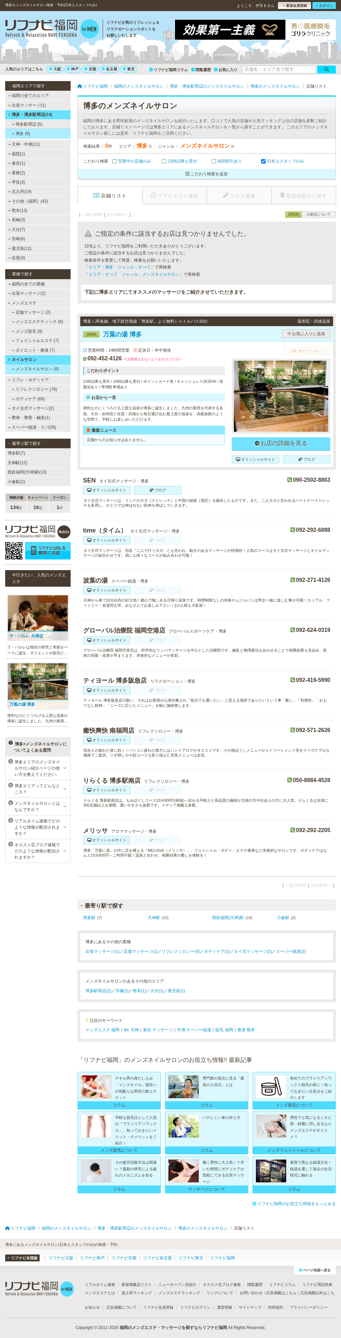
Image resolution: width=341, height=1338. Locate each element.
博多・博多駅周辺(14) (30, 114)
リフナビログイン (195, 1307)
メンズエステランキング (179, 1293)
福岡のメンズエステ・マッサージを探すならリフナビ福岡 (173, 1327)
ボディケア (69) (28, 399)
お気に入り (225, 70)
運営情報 (224, 1307)
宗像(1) (122, 990)
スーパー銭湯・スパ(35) (32, 427)
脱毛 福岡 (224, 1029)
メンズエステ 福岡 (102, 1029)
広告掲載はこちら (281, 1293)
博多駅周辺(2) (98, 990)
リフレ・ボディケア (28, 380)
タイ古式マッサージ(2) (31, 408)
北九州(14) (20, 191)
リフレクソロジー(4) (181, 951)
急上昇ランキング (137, 1293)
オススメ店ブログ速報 (222, 1284)
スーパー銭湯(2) (291, 951)
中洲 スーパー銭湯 (194, 1029)
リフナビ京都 (124, 1258)
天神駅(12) (17, 462)
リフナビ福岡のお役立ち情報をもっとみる (294, 1203)
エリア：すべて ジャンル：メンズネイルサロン (134, 274)
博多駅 (89, 917)
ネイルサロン (22, 359)
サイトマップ (250, 1307)
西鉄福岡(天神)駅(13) (27, 472)
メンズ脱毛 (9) (27, 331)
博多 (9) (21, 133)
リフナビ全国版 (22, 1258)
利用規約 (275, 1307)
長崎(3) (16, 219)
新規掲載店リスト (137, 1284)
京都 (90, 69)
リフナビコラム (282, 1284)
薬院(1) (16, 154)
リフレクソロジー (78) (34, 389)
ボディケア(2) (217, 951)
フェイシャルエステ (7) (35, 340)
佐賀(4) (16, 257)
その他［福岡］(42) (28, 201)
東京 (129, 69)
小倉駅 (283, 917)
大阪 (55, 69)
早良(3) (16, 182)
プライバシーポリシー (309, 1307)
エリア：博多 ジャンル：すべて (120, 267)
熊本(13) (18, 210)
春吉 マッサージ (158, 1029)
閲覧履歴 (201, 70)
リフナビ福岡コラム (168, 70)
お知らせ (92, 1307)
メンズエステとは (100, 1293)
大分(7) (16, 229)
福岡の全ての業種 (26, 284)
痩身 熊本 (246, 1029)
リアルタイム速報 (100, 1284)
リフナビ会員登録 (158, 1307)
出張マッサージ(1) (27, 105)
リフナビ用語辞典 (317, 1284)
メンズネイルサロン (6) (35, 369)
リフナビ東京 (190, 1258)
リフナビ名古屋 (157, 1258)
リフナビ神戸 (92, 1258)
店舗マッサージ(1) (141, 951)
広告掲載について (121, 1307)
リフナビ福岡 (222, 1258)
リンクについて (220, 1293)
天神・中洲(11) (24, 144)
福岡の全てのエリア (28, 95)
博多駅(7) (16, 453)
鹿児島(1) (176, 990)
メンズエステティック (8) (37, 321)
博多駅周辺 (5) (27, 124)
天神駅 (154, 917)
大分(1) (157, 990)
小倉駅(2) (16, 481)
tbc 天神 (131, 1029)
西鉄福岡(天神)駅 (228, 917)
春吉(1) (16, 163)
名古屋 (109, 69)
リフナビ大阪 (61, 1258)
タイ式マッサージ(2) (253, 951)
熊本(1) (139, 990)
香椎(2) (16, 172)
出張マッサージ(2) (27, 293)
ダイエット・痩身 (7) (33, 350)
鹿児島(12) (20, 248)
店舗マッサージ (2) (31, 312)
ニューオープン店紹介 (177, 1284)
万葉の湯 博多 (112, 334)
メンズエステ (22, 303)
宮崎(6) (16, 238)
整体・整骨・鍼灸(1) (29, 417)
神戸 (73, 69)
